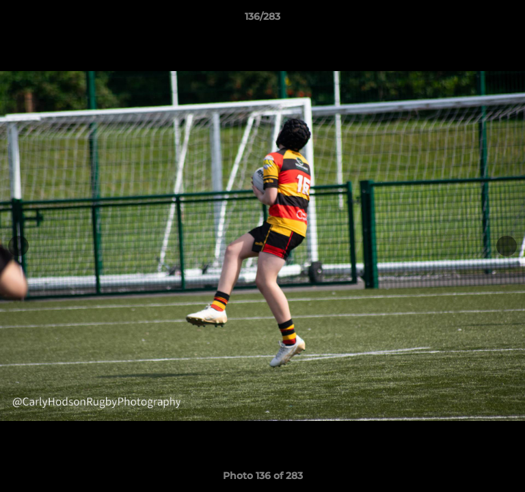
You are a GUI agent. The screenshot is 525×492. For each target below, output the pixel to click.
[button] (508, 20)
